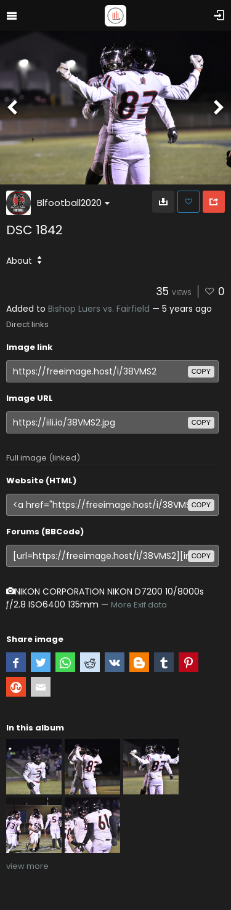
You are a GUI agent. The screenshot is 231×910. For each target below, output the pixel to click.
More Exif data (139, 605)
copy (201, 371)
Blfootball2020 (73, 202)
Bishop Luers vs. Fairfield (99, 309)
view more (27, 866)
